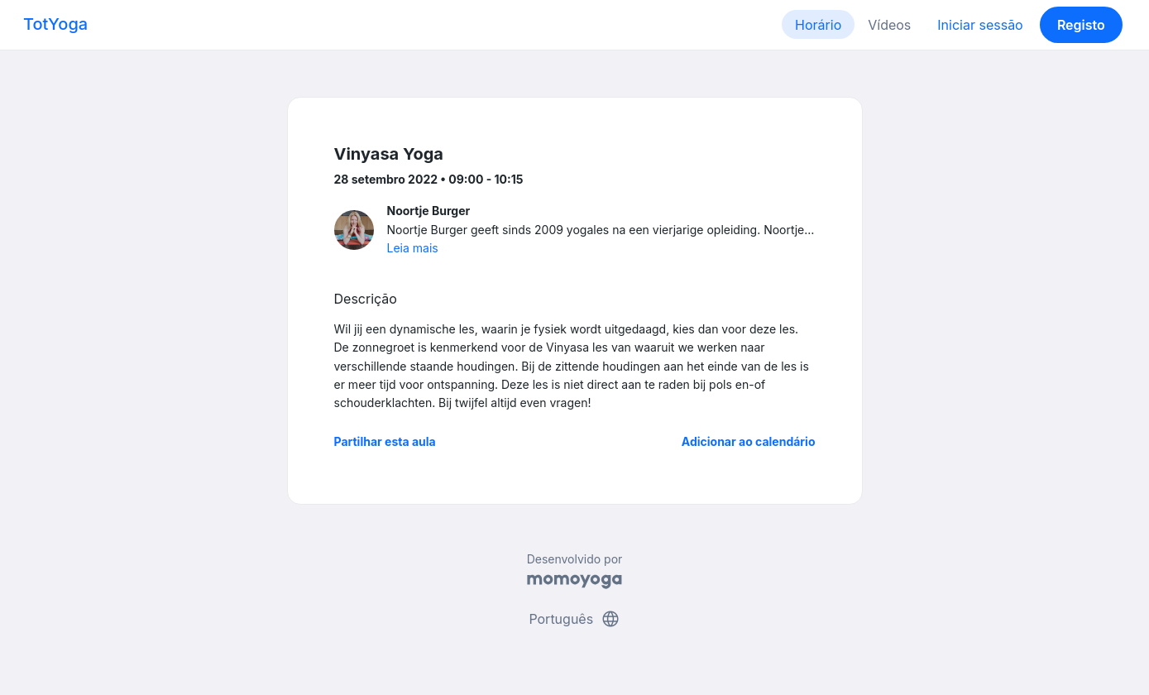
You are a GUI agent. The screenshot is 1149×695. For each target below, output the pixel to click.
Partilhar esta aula (385, 441)
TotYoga (55, 24)
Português (574, 619)
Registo (1081, 25)
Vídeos (889, 25)
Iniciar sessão (979, 25)
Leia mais (412, 248)
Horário (818, 25)
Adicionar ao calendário (749, 441)
